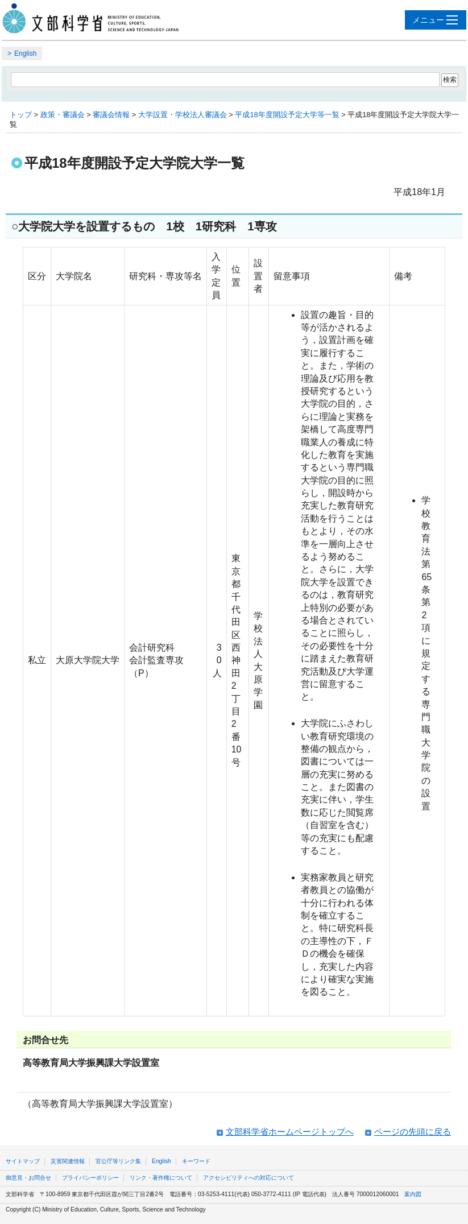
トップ (21, 114)
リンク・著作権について (161, 1178)
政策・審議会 (62, 114)
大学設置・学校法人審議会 (182, 114)
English (25, 53)
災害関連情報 (68, 1161)
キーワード (196, 1161)
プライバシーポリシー (90, 1178)
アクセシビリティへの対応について (248, 1178)
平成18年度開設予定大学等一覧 (287, 114)
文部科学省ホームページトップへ (290, 1131)
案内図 (412, 1194)
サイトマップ (23, 1161)
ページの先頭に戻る (412, 1131)
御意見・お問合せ (28, 1178)
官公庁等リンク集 (118, 1161)
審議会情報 (111, 114)
